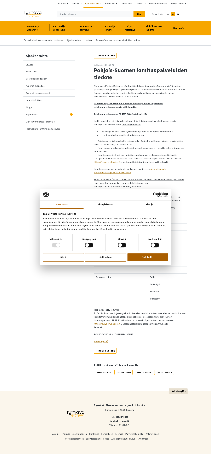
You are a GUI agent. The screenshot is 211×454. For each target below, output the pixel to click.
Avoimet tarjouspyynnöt (38, 93)
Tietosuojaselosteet (73, 438)
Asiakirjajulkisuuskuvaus (123, 438)
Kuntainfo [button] (180, 27)
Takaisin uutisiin (106, 55)
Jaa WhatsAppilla (144, 372)
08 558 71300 (121, 416)
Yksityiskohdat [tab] (105, 204)
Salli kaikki (147, 257)
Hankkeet (94, 433)
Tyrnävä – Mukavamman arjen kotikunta (43, 40)
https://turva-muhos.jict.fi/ (107, 161)
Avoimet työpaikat (35, 85)
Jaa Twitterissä (124, 372)
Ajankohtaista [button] (92, 3)
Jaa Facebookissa (104, 372)
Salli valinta (105, 257)
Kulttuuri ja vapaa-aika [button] (62, 28)
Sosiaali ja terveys (109, 28)
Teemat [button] (140, 3)
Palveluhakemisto (158, 3)
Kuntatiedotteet (34, 100)
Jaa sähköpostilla (164, 372)
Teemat (119, 433)
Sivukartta (143, 438)
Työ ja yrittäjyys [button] (132, 28)
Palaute (66, 433)
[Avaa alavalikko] (71, 114)
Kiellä (63, 257)
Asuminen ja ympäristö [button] (36, 28)
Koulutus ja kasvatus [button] (88, 28)
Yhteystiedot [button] (177, 3)
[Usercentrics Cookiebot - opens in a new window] (155, 195)
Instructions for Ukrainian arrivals (43, 128)
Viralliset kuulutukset (36, 78)
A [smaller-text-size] (168, 14)
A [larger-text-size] (178, 14)
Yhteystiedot (152, 433)
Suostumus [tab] (62, 204)
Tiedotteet (31, 71)
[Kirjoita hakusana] (95, 14)
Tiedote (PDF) (101, 341)
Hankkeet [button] (110, 3)
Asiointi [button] (62, 3)
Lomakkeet (126, 3)
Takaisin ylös (179, 391)
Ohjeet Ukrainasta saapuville (40, 121)
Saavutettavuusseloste (97, 438)
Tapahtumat (32, 114)
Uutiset (88, 40)
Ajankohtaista (74, 40)
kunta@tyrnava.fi (119, 421)
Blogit (29, 107)
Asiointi (56, 433)
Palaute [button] (76, 3)
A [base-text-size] (173, 14)
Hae (139, 14)
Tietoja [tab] (149, 204)
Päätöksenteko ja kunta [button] (156, 28)
